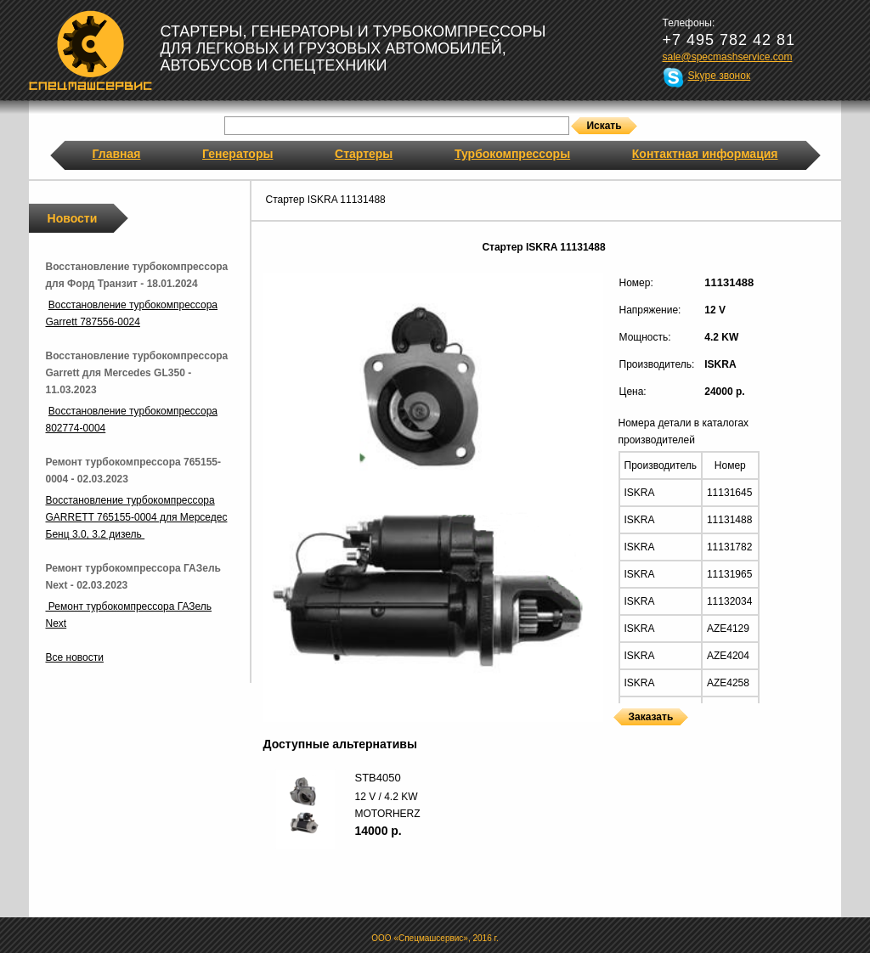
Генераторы (237, 154)
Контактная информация (705, 154)
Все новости (75, 657)
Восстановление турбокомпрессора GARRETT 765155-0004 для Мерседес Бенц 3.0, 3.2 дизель (137, 517)
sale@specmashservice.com (728, 57)
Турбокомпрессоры (512, 154)
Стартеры (364, 154)
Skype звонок (719, 76)
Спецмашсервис (90, 50)
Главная (117, 154)
